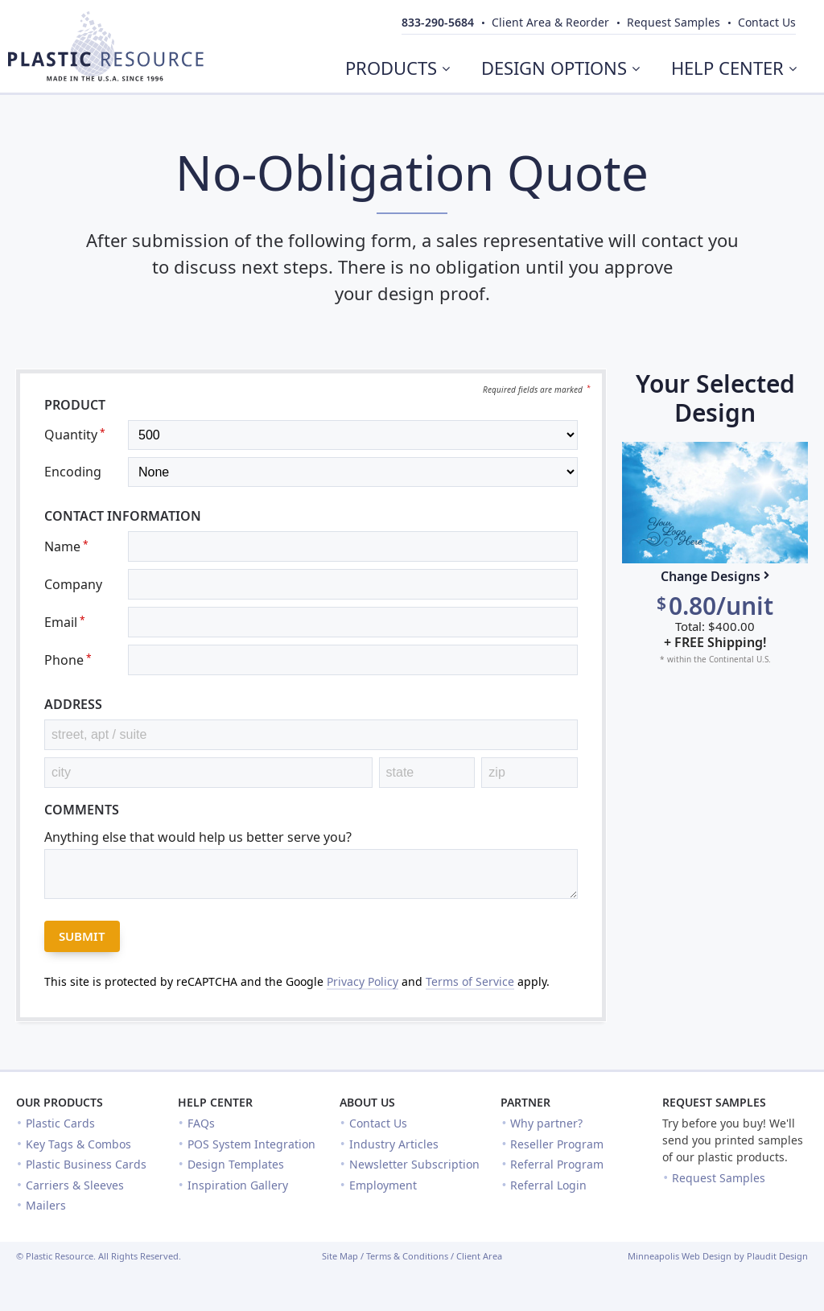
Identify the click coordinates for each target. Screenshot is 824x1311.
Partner (525, 1102)
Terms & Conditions (407, 1256)
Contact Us (378, 1123)
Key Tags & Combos (78, 1144)
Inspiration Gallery (237, 1185)
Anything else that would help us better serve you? (198, 837)
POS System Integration (251, 1144)
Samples (673, 22)
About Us (367, 1102)
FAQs (201, 1123)
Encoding (72, 472)
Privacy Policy (362, 981)
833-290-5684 (438, 22)
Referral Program (557, 1164)
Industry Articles (394, 1144)
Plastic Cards (60, 1123)
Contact (767, 22)
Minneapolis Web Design (679, 1256)
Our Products (59, 1102)
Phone (68, 660)
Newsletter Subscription (414, 1164)
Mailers (46, 1205)
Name (66, 546)
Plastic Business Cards (86, 1164)
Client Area (479, 1256)
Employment (383, 1185)
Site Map (340, 1256)
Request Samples (714, 1102)
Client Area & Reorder (550, 22)
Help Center (215, 1102)
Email (64, 622)
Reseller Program (557, 1144)
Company (73, 584)
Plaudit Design (777, 1256)
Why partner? (546, 1123)
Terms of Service (470, 981)
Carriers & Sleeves (75, 1185)
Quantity (74, 435)
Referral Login (548, 1185)
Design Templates (235, 1164)
